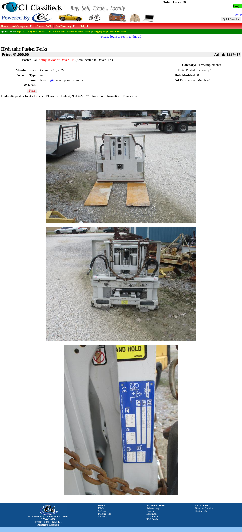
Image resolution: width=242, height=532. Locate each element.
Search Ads (45, 31)
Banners (150, 511)
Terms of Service (204, 508)
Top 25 (20, 31)
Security (102, 516)
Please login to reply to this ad (121, 36)
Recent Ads (59, 31)
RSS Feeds (152, 519)
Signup (102, 511)
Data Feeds (152, 516)
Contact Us (201, 511)
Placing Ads (104, 513)
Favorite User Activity (78, 31)
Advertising (152, 508)
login (51, 80)
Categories (31, 31)
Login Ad (151, 513)
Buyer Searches (118, 31)
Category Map (100, 31)
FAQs (101, 508)
